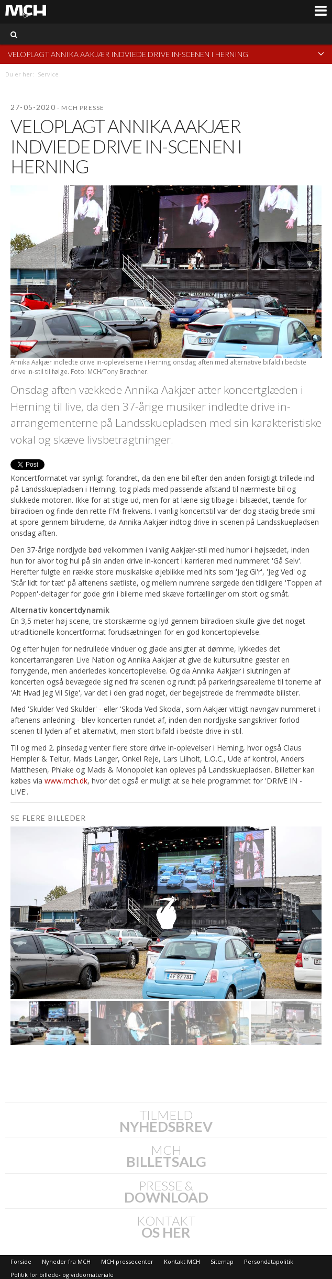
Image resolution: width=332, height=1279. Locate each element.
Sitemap (222, 1261)
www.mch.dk (66, 781)
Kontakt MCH (182, 1261)
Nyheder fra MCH (66, 1261)
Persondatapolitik (268, 1261)
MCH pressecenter (127, 1261)
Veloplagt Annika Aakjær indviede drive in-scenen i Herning (166, 54)
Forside (20, 1261)
